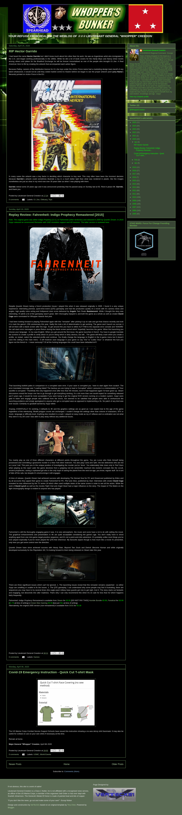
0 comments (14, 199)
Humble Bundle (95, 600)
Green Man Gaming (39, 603)
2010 (134, 197)
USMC (36, 754)
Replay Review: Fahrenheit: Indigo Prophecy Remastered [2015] (56, 215)
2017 (134, 174)
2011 (134, 194)
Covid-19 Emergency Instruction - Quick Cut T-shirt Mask (51, 672)
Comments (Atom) (71, 771)
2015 (134, 181)
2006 (134, 211)
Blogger (11, 807)
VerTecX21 (35, 805)
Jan (136, 163)
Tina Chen (71, 805)
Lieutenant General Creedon (154, 50)
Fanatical (112, 600)
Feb (136, 160)
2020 (134, 139)
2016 (134, 177)
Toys (50, 199)
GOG (71, 605)
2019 (134, 167)
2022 (134, 132)
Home (67, 764)
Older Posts (117, 764)
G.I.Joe (37, 199)
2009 (134, 201)
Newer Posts (15, 764)
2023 (134, 129)
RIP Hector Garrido (23, 51)
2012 (134, 190)
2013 (134, 187)
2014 (134, 184)
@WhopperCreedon (137, 110)
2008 (134, 204)
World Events (45, 754)
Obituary (44, 199)
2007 (134, 207)
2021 (134, 136)
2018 (134, 171)
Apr (135, 142)
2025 (134, 122)
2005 (134, 214)
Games (37, 657)
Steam (60, 600)
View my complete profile (139, 97)
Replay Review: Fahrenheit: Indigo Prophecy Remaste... (147, 149)
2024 (134, 126)
